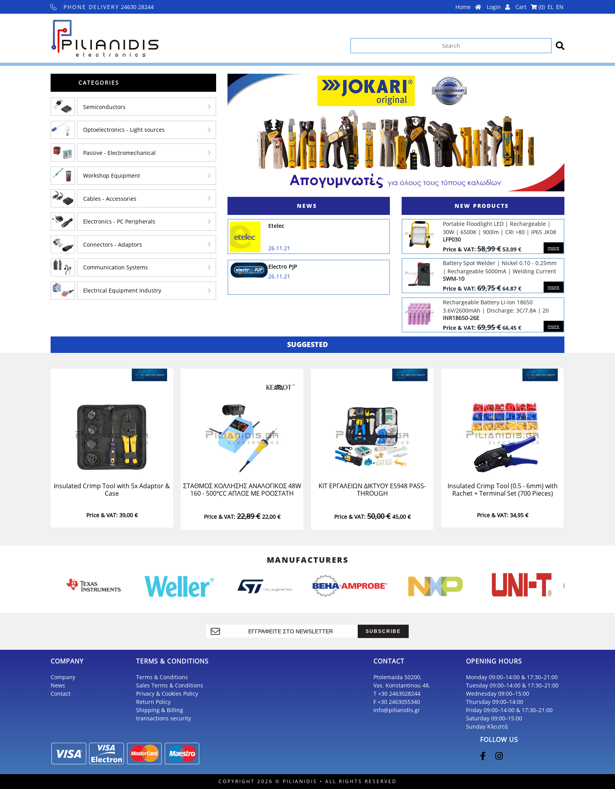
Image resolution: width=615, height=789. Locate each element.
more (553, 247)
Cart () (530, 7)
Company (63, 677)
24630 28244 (102, 7)
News (58, 685)
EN (560, 7)
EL (550, 7)
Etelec (276, 225)
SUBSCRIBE (383, 631)
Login (498, 7)
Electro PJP (282, 266)
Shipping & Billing (159, 710)
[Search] (451, 45)
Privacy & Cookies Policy (167, 693)
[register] (291, 631)
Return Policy (153, 701)
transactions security (163, 718)
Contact (61, 693)
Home (468, 7)
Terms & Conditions (162, 677)
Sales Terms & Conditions (169, 685)
